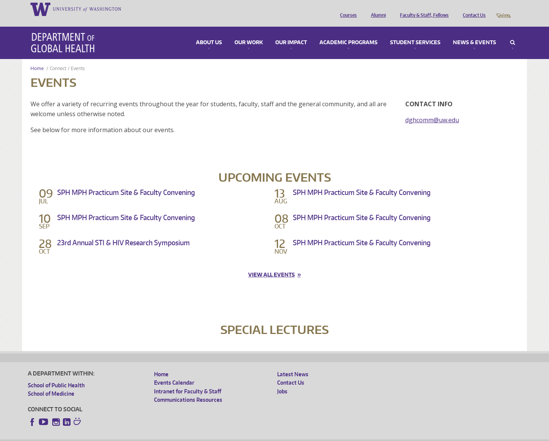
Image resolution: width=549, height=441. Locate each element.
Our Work (248, 32)
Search (512, 32)
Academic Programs (348, 32)
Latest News (292, 363)
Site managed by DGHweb (205, 435)
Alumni (376, 8)
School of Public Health (56, 374)
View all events (271, 264)
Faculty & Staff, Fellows (422, 8)
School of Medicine (51, 383)
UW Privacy (129, 435)
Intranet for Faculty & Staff (187, 380)
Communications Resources (188, 389)
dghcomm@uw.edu (432, 109)
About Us (209, 32)
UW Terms (159, 435)
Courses (346, 8)
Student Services (415, 32)
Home (37, 57)
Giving (503, 8)
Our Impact (291, 32)
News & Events (474, 32)
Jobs (282, 380)
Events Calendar (174, 372)
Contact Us (472, 8)
